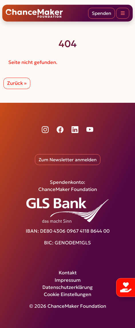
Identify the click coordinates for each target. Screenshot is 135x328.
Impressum (68, 280)
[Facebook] (60, 129)
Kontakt (68, 273)
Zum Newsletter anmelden (68, 159)
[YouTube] (90, 129)
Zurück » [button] (17, 83)
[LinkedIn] (75, 129)
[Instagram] (45, 129)
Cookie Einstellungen (67, 294)
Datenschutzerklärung (67, 287)
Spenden (101, 13)
